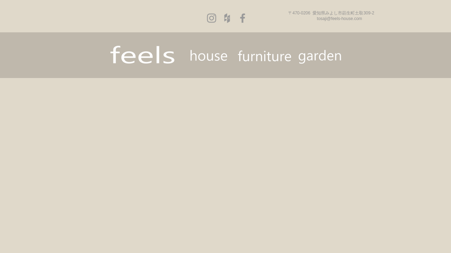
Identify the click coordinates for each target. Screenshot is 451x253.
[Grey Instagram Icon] (211, 18)
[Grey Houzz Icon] (227, 18)
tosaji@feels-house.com (339, 18)
